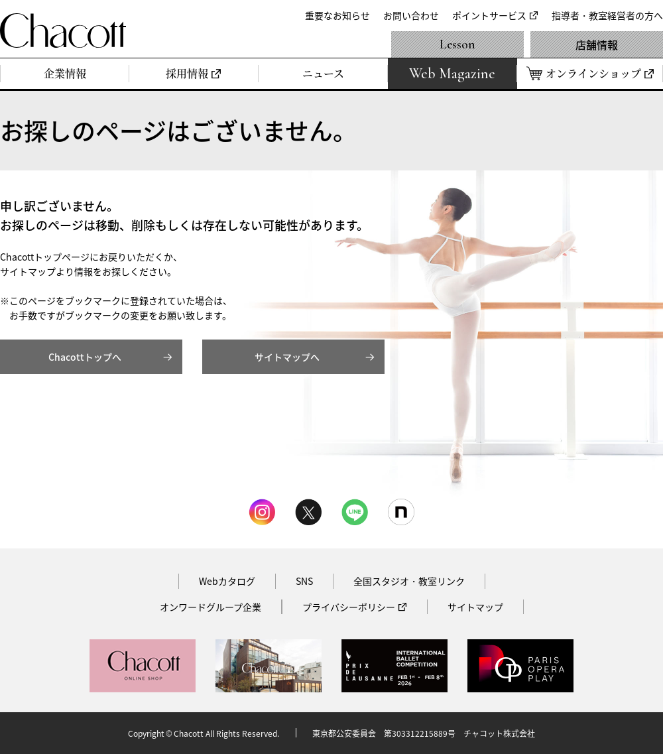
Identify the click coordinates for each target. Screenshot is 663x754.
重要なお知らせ (337, 15)
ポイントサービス (489, 15)
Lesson (457, 44)
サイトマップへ (287, 356)
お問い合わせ (411, 15)
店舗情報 (596, 44)
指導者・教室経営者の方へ (607, 15)
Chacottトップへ (84, 356)
